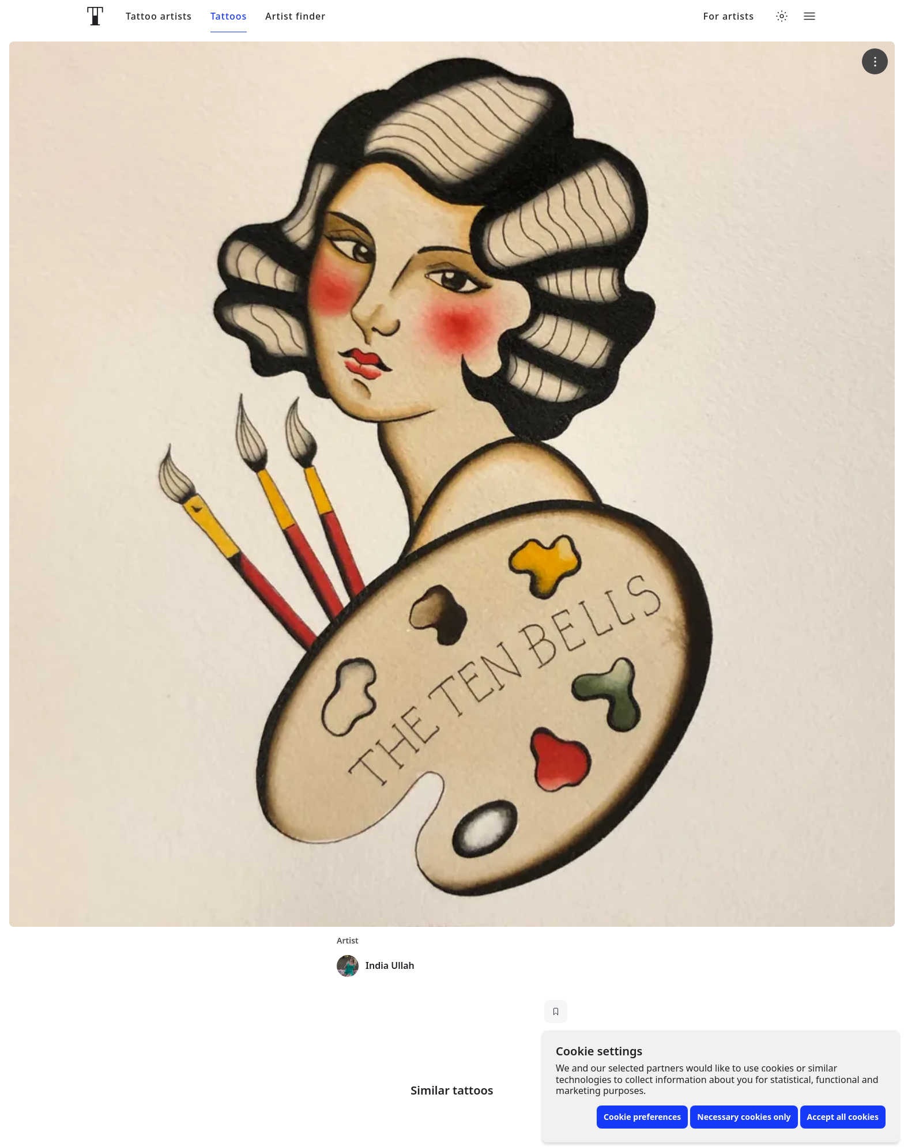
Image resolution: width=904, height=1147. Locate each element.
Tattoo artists (159, 16)
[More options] (875, 61)
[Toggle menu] (809, 16)
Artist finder (295, 16)
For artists (728, 16)
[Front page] (95, 16)
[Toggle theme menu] (782, 16)
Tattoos (228, 16)
